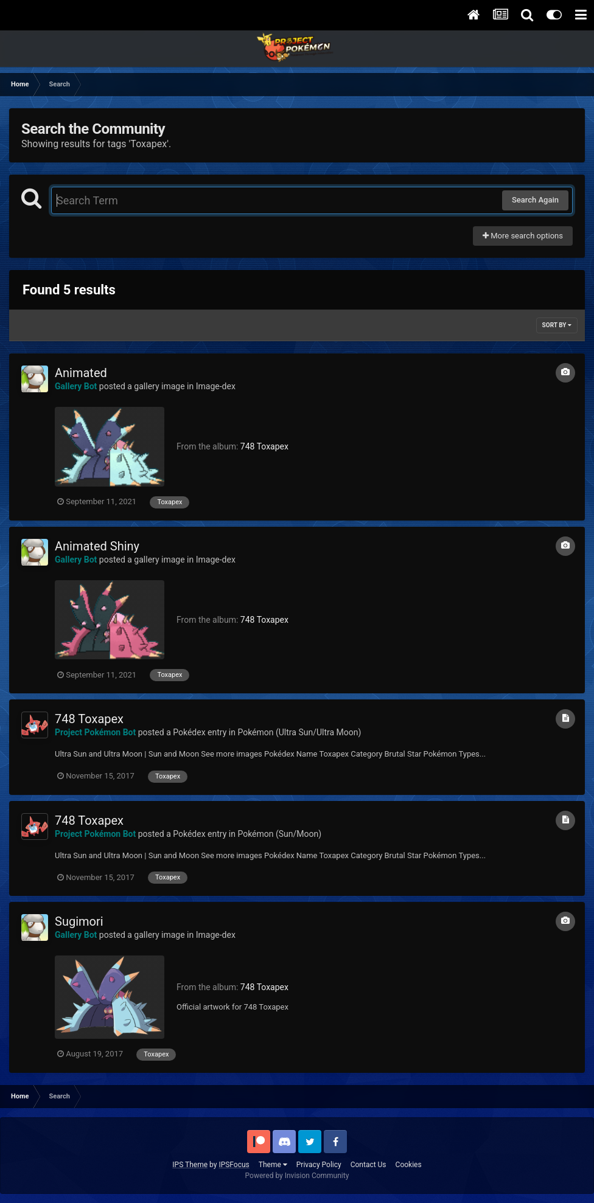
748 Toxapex (264, 446)
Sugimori (79, 921)
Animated (81, 373)
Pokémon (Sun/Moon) (279, 834)
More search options (523, 235)
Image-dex (216, 386)
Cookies (409, 1164)
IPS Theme (190, 1164)
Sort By (556, 325)
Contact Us (368, 1164)
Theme (273, 1164)
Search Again (535, 199)
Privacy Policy (318, 1164)
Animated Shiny (97, 546)
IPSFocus (233, 1164)
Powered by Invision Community (297, 1175)
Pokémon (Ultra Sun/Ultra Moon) (299, 732)
